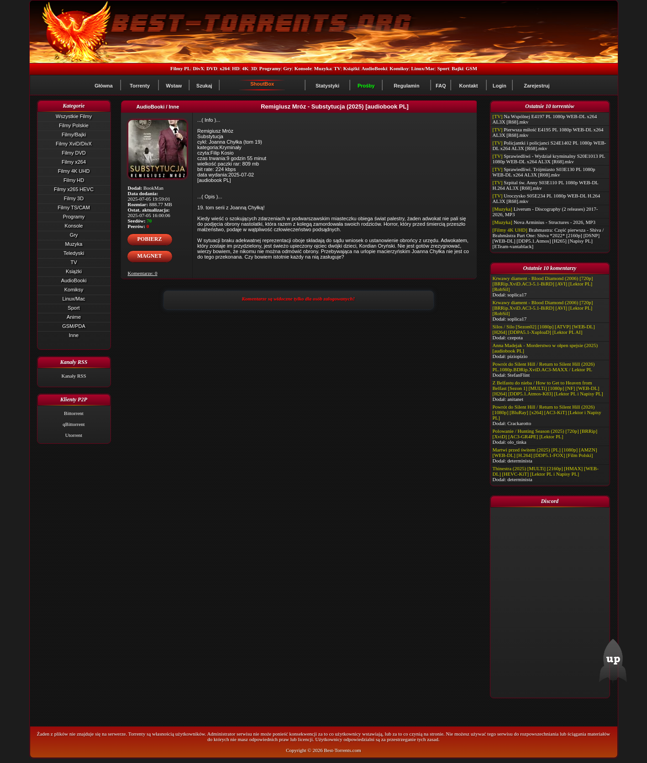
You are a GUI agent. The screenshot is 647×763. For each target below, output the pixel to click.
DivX (198, 68)
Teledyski (73, 253)
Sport (443, 68)
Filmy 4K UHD (74, 171)
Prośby (366, 85)
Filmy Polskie (74, 125)
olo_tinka (516, 442)
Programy (270, 68)
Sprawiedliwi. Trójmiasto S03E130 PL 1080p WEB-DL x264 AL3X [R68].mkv (544, 171)
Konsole (303, 68)
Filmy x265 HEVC (74, 189)
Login (499, 85)
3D (254, 68)
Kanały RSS (73, 376)
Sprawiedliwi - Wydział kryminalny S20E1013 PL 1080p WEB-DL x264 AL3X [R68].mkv (549, 158)
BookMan (153, 188)
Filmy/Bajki (74, 134)
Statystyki (327, 85)
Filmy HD (73, 180)
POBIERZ (149, 239)
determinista (519, 460)
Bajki (457, 68)
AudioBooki (374, 68)
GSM (471, 68)
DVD (211, 68)
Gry (288, 68)
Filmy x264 (74, 162)
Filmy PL (180, 68)
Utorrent (73, 435)
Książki (351, 68)
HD (236, 68)
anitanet (515, 399)
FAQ (441, 85)
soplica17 (516, 294)
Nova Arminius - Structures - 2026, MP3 (554, 222)
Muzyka (323, 68)
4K (245, 68)
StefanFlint (518, 375)
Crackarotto (519, 423)
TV (337, 68)
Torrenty (140, 85)
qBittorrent (73, 424)
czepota (515, 337)
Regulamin (406, 85)
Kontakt (468, 85)
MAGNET (149, 256)
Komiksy (399, 68)
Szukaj (204, 85)
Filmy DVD (74, 153)
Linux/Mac (423, 68)
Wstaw (174, 85)
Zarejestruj (536, 85)
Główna (104, 85)
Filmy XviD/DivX (74, 143)
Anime (74, 317)
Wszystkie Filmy (74, 116)
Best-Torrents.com (342, 750)
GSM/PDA (73, 326)
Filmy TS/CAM (74, 207)
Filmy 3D (74, 198)
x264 (225, 68)
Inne (74, 335)
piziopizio (517, 356)
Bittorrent (74, 413)
